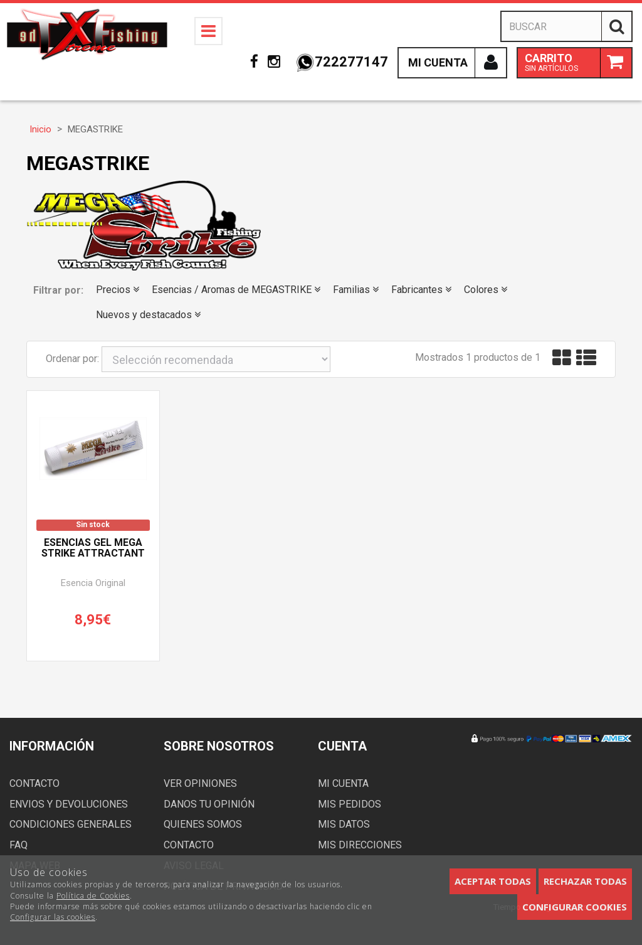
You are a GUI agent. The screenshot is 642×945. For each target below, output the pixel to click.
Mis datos (344, 824)
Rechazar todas (585, 881)
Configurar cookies (574, 906)
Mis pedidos (349, 804)
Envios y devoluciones (68, 804)
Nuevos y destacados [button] (148, 315)
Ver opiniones (200, 783)
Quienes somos (203, 824)
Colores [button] (485, 290)
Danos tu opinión (209, 804)
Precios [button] (117, 290)
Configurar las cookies (52, 917)
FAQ (18, 845)
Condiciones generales (70, 824)
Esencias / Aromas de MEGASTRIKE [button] (236, 290)
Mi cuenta (343, 783)
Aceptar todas (493, 881)
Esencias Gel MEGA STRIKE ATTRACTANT (93, 548)
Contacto (34, 783)
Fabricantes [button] (421, 290)
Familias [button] (356, 290)
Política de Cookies (93, 895)
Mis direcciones (360, 845)
